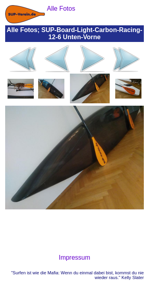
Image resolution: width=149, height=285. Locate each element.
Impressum (74, 257)
